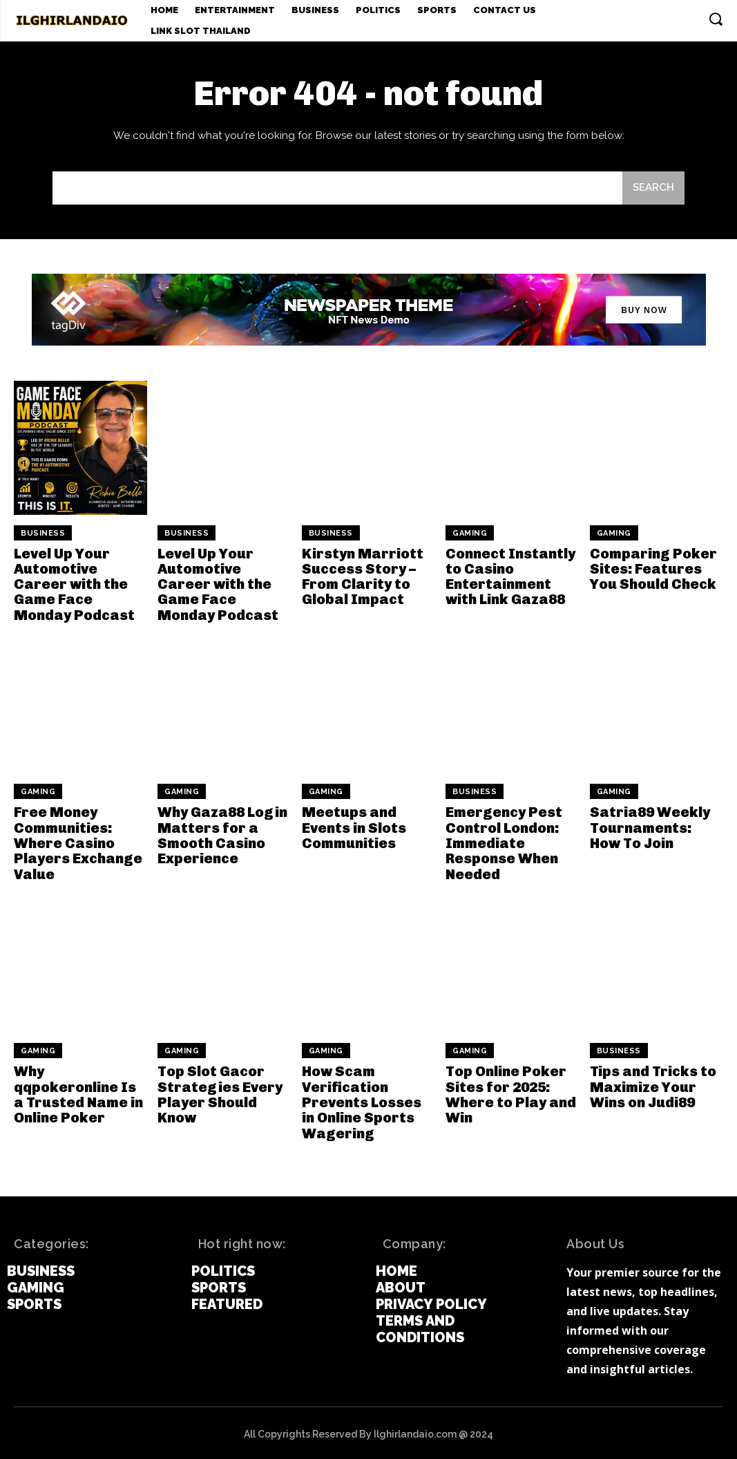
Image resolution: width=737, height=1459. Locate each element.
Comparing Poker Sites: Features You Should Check (653, 568)
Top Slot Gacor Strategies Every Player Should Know (218, 1092)
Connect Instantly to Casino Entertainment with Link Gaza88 (509, 576)
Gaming (469, 533)
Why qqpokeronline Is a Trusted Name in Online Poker (80, 1092)
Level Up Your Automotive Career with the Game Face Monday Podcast (73, 584)
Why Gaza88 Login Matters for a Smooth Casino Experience (221, 834)
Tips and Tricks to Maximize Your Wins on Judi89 (652, 1084)
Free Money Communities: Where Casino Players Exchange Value (78, 842)
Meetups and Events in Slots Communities (353, 826)
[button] (715, 18)
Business (43, 533)
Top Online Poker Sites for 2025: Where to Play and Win (510, 1092)
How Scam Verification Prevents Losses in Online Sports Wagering (368, 1099)
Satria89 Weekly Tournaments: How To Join (649, 826)
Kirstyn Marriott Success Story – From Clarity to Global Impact (361, 576)
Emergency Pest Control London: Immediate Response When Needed (503, 842)
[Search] (653, 188)
